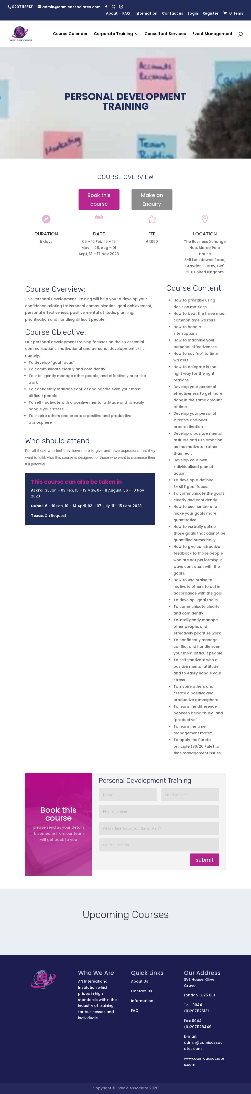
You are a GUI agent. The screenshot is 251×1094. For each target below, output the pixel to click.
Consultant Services (165, 34)
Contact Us (141, 991)
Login (193, 14)
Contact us (172, 14)
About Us (139, 981)
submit (205, 859)
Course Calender (70, 34)
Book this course (99, 199)
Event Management (212, 34)
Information (146, 14)
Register (211, 14)
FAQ (126, 14)
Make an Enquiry (152, 199)
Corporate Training (113, 34)
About (112, 14)
